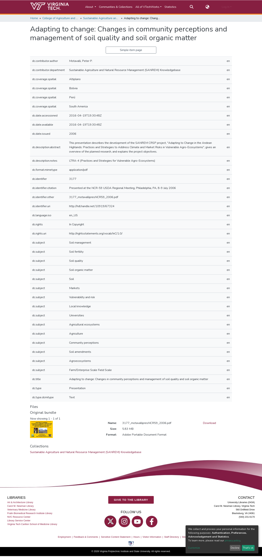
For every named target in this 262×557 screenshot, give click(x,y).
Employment (64, 537)
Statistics (170, 7)
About (89, 7)
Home (34, 18)
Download (209, 423)
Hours (136, 537)
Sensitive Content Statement (115, 537)
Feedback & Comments (86, 537)
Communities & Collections (115, 7)
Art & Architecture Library (20, 502)
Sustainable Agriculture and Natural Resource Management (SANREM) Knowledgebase (101, 18)
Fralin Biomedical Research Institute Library (29, 513)
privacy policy (232, 540)
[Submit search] (191, 7)
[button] (207, 7)
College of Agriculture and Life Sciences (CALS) (60, 18)
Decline (235, 548)
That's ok (248, 548)
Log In (225, 7)
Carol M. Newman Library (20, 506)
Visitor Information (152, 537)
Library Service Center (18, 520)
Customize (194, 548)
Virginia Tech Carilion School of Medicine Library (32, 524)
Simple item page (131, 50)
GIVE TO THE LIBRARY (131, 499)
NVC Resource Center (18, 517)
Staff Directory (171, 537)
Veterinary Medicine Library (21, 509)
